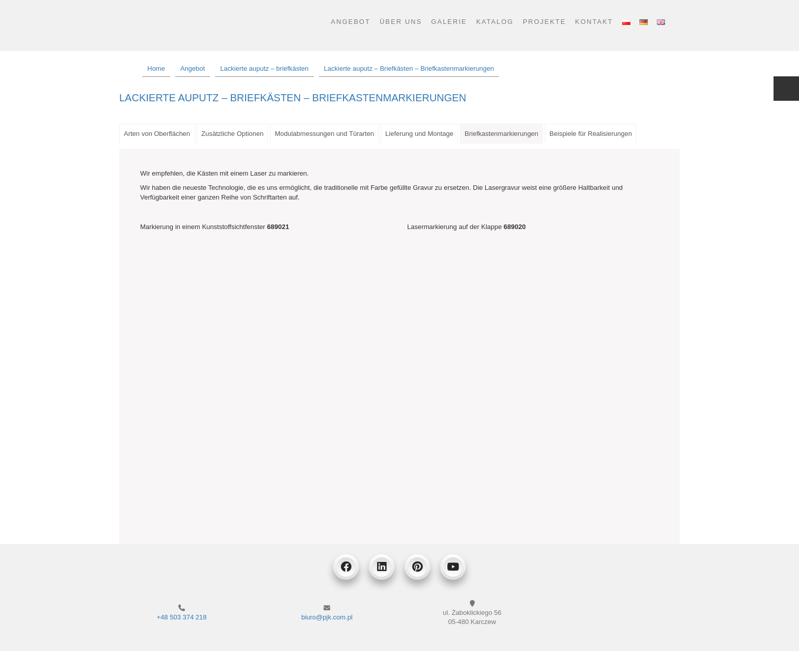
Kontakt (594, 21)
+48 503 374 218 (182, 617)
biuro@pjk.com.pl (327, 617)
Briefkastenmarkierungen (502, 133)
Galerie (449, 21)
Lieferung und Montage (419, 133)
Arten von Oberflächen (157, 133)
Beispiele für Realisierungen (590, 133)
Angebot (350, 21)
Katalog (494, 21)
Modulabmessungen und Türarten (324, 133)
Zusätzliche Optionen (232, 133)
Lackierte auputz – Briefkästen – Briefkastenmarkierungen (292, 97)
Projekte (544, 21)
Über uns (401, 21)
